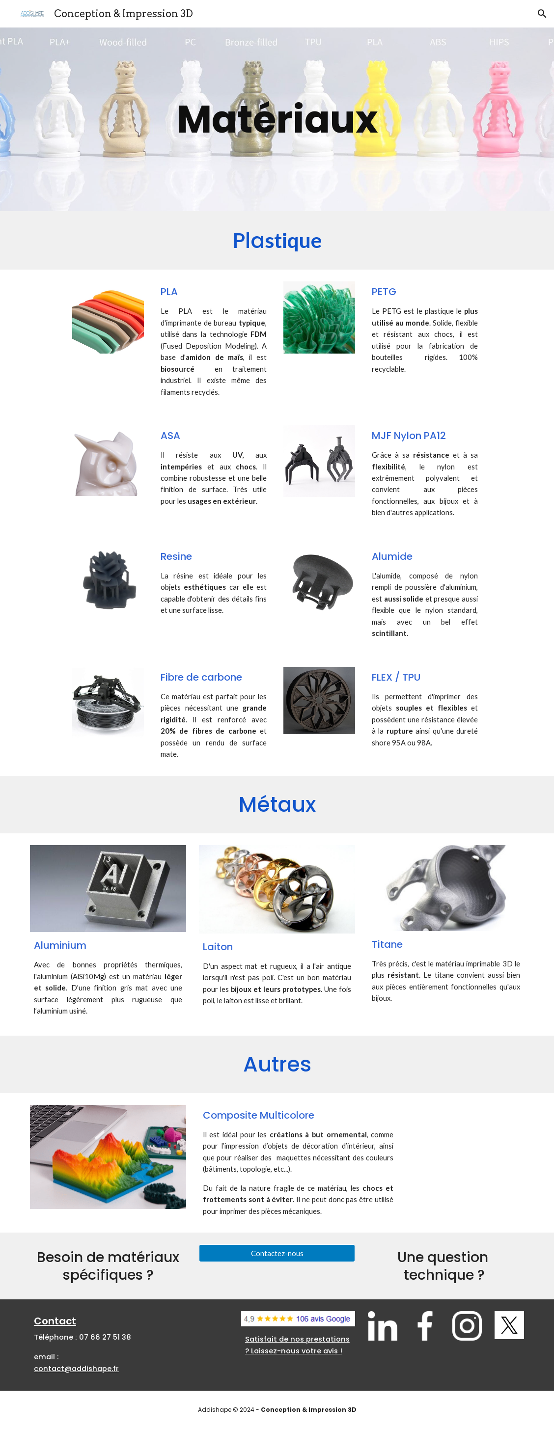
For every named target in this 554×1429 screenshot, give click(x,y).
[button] (542, 14)
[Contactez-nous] (277, 1253)
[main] (277, 119)
